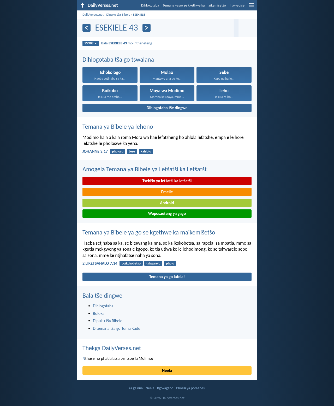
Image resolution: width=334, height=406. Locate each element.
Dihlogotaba (150, 5)
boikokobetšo (131, 263)
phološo (117, 151)
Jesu (132, 151)
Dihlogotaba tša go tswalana (118, 59)
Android (167, 202)
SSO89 (91, 43)
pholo (170, 263)
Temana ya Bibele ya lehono (117, 126)
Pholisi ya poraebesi (190, 388)
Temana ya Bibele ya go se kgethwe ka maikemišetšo (148, 232)
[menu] (251, 7)
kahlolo (146, 151)
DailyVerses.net (93, 14)
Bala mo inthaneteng (126, 43)
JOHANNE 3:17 (95, 151)
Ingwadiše (237, 5)
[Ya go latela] (146, 28)
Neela (167, 370)
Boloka (98, 313)
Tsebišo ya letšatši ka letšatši (167, 180)
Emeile (167, 191)
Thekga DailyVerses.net (111, 348)
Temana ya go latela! (167, 276)
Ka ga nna (135, 388)
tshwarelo (153, 263)
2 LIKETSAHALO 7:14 (99, 263)
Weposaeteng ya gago (167, 213)
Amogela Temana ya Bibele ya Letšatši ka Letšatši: (145, 169)
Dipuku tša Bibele (118, 14)
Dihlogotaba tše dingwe (167, 107)
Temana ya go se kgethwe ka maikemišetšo (194, 5)
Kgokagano (165, 388)
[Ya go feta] (86, 28)
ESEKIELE (139, 14)
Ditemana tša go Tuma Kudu (116, 328)
